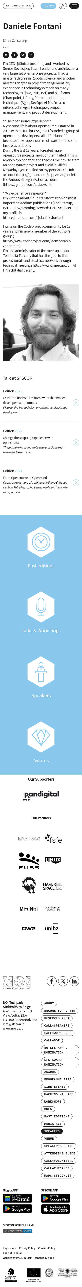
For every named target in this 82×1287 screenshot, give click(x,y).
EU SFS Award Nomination (55, 1050)
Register (48, 5)
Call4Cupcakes (56, 1168)
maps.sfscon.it (57, 1175)
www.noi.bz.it (13, 1028)
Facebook (52, 981)
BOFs (48, 1109)
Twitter (63, 981)
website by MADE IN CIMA (17, 1258)
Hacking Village (58, 1094)
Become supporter (59, 1010)
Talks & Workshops (41, 612)
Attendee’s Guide (59, 1153)
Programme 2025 (57, 1079)
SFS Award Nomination (54, 1062)
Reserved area (56, 1018)
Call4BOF (52, 1040)
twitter (23, 55)
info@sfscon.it (13, 1024)
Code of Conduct (12, 1253)
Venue (49, 1138)
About (49, 1003)
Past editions (41, 547)
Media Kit (53, 1124)
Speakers (41, 677)
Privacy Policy (27, 1248)
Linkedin (74, 981)
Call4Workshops (57, 1033)
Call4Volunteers (58, 1161)
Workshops (53, 1101)
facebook (14, 55)
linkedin (31, 55)
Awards (41, 742)
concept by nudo (44, 1258)
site (6, 55)
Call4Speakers (56, 1025)
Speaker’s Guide (58, 1146)
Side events (55, 1086)
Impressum (9, 1248)
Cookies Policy (46, 1248)
